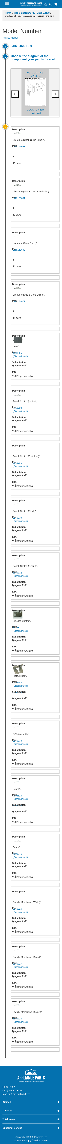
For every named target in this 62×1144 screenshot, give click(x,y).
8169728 (35, 1020)
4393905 (35, 355)
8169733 (35, 742)
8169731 (35, 465)
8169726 (35, 910)
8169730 (35, 519)
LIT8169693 (19, 249)
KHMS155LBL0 (10, 37)
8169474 (17, 805)
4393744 (35, 684)
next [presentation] (55, 94)
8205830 (17, 692)
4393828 (35, 797)
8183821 (35, 629)
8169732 (35, 574)
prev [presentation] (15, 94)
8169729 (35, 410)
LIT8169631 (19, 198)
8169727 (35, 965)
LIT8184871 (19, 301)
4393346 (35, 856)
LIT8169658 (19, 146)
